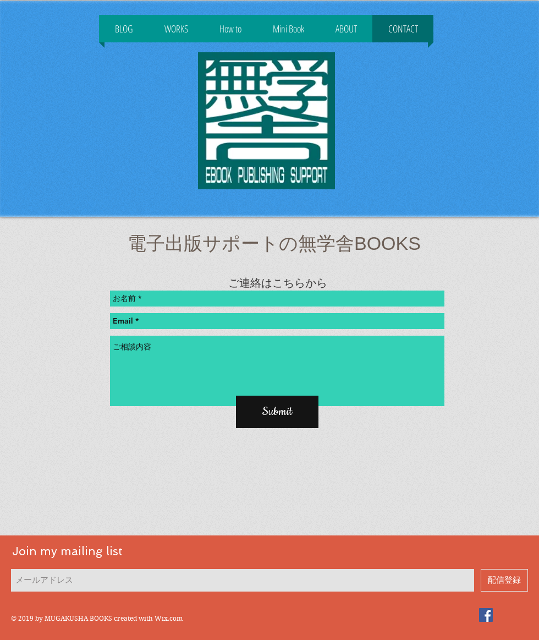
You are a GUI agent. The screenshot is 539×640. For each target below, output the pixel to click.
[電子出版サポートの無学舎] (486, 615)
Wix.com (169, 618)
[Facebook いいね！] (266, 212)
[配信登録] (504, 580)
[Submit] (277, 412)
